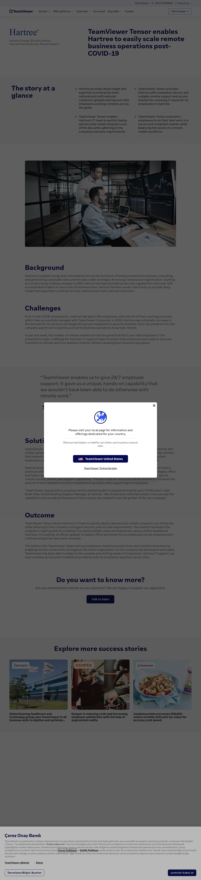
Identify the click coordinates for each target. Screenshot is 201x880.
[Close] (154, 405)
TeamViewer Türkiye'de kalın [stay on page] (100, 468)
